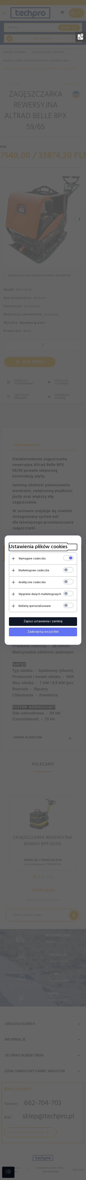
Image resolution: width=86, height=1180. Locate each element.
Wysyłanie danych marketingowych (40, 594)
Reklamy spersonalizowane (35, 606)
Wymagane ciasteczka (32, 558)
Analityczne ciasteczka (32, 582)
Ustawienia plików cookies (38, 547)
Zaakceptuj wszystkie (43, 632)
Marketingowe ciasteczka (34, 570)
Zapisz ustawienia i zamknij (43, 621)
